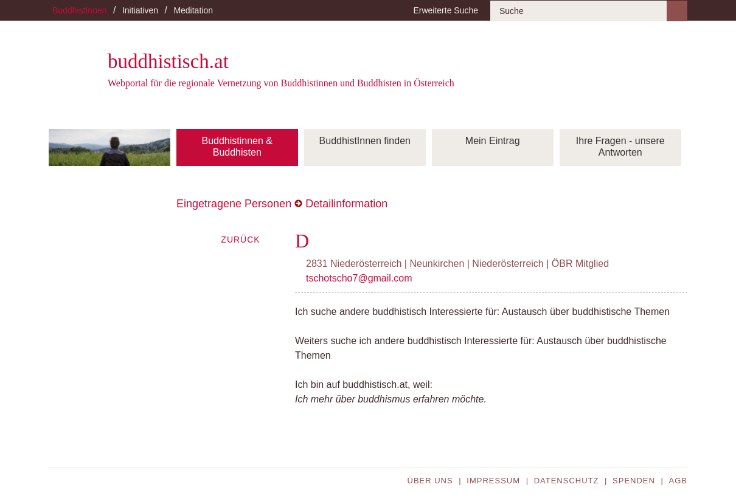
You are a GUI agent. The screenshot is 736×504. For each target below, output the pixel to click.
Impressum (493, 480)
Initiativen (140, 10)
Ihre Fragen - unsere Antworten (620, 146)
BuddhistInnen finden (365, 141)
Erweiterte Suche (445, 10)
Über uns (430, 480)
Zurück (240, 239)
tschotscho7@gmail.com (359, 278)
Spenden (634, 480)
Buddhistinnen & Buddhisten (237, 146)
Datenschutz (566, 480)
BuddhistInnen (79, 10)
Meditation (193, 10)
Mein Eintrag (492, 141)
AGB (678, 480)
